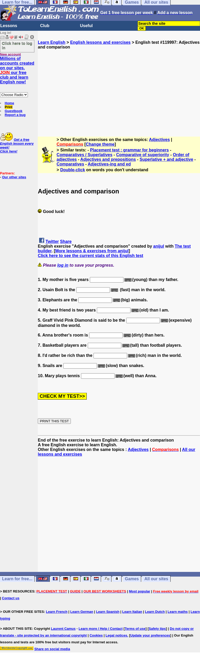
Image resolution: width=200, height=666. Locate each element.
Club (44, 25)
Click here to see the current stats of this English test (90, 255)
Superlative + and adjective (166, 159)
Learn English (51, 42)
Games (132, 579)
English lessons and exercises (100, 42)
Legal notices (116, 635)
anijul (158, 246)
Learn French (56, 612)
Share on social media (52, 649)
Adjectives (159, 139)
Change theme (100, 144)
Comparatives (70, 164)
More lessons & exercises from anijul (92, 251)
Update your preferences (150, 635)
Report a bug (15, 115)
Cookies (96, 635)
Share (66, 241)
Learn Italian (132, 612)
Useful (86, 25)
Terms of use (135, 629)
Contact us (10, 598)
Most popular (139, 591)
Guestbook (13, 111)
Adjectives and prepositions (108, 159)
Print (8, 107)
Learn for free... (17, 579)
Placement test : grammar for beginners (129, 150)
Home (9, 103)
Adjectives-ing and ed (109, 164)
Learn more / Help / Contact (101, 629)
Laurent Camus (63, 629)
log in (62, 265)
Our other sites (14, 177)
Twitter (52, 241)
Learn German (81, 612)
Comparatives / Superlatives (84, 154)
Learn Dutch (155, 612)
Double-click (72, 170)
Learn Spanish (108, 612)
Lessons (8, 25)
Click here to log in (17, 45)
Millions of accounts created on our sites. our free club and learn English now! (17, 70)
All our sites (156, 579)
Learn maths (178, 612)
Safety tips (157, 629)
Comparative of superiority (142, 154)
